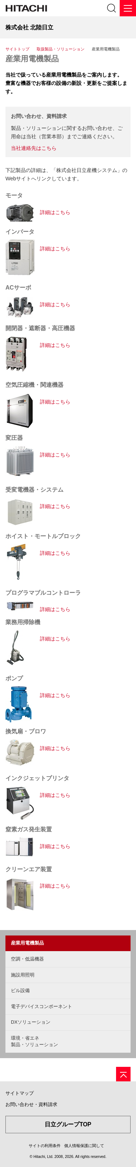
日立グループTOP (68, 1124)
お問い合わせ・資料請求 (31, 1104)
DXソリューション (30, 1022)
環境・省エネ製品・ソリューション (34, 1041)
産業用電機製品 (32, 58)
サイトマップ (19, 1093)
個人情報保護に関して (84, 1145)
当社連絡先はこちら (34, 148)
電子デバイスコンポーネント (41, 1006)
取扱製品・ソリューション (61, 49)
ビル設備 (20, 990)
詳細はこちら (55, 212)
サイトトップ (17, 49)
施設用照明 (22, 975)
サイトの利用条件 (45, 1145)
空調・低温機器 (27, 959)
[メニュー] (128, 8)
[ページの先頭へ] (123, 1074)
